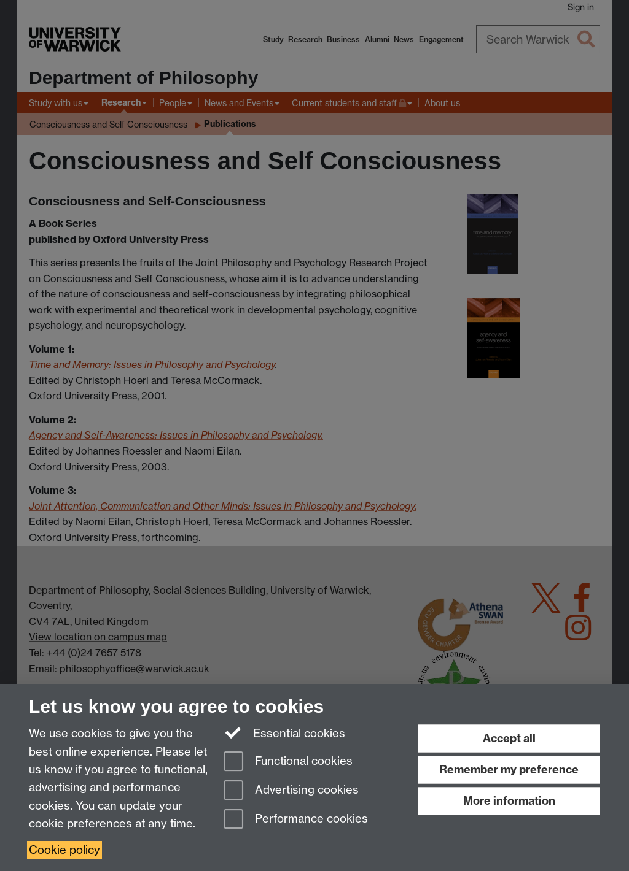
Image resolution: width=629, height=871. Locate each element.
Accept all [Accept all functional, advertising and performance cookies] (509, 738)
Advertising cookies (291, 791)
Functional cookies (288, 762)
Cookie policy (64, 850)
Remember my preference (509, 769)
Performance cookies (296, 819)
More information (509, 801)
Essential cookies (285, 732)
